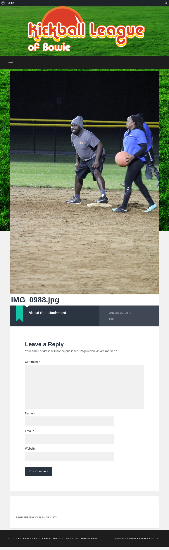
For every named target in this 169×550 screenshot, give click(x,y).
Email (29, 433)
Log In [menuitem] (11, 2)
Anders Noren (140, 541)
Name (30, 415)
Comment (32, 361)
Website (30, 451)
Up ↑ (158, 541)
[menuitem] (3, 3)
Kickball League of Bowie (38, 541)
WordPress (89, 541)
